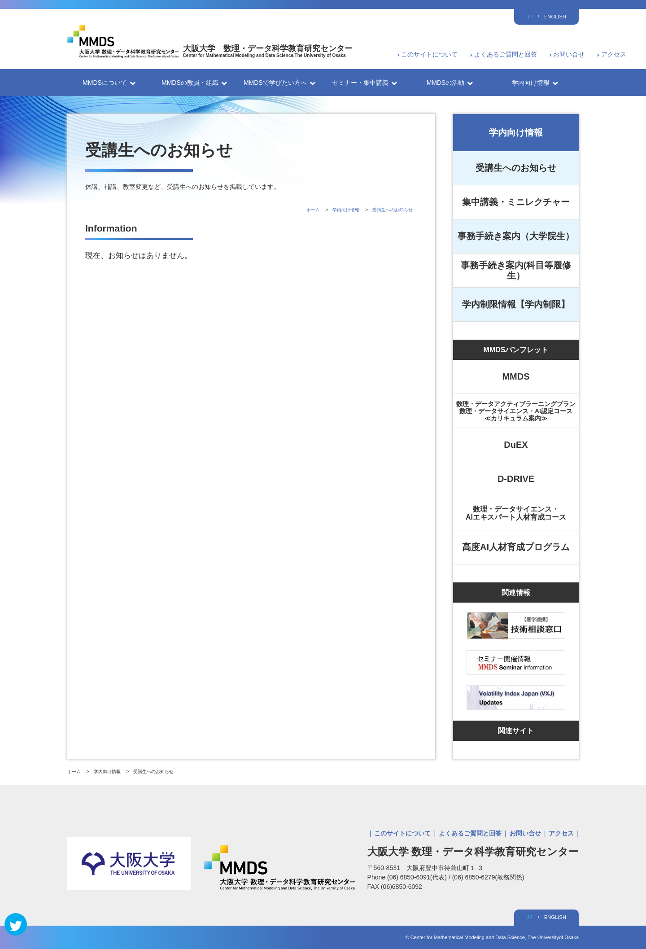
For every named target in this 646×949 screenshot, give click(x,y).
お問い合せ (569, 54)
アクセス (613, 54)
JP (530, 16)
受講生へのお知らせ (516, 168)
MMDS (515, 376)
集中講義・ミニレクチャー (516, 202)
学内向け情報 (516, 132)
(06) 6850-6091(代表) (418, 877)
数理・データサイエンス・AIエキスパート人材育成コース (516, 513)
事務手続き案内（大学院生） (516, 236)
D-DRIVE (516, 479)
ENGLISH (555, 16)
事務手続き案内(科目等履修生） (516, 270)
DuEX (516, 445)
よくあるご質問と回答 (505, 54)
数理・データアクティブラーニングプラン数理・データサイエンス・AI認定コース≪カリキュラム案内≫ (516, 411)
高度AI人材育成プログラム (516, 547)
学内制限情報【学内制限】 (516, 304)
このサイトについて (429, 54)
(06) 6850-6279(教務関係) (488, 877)
